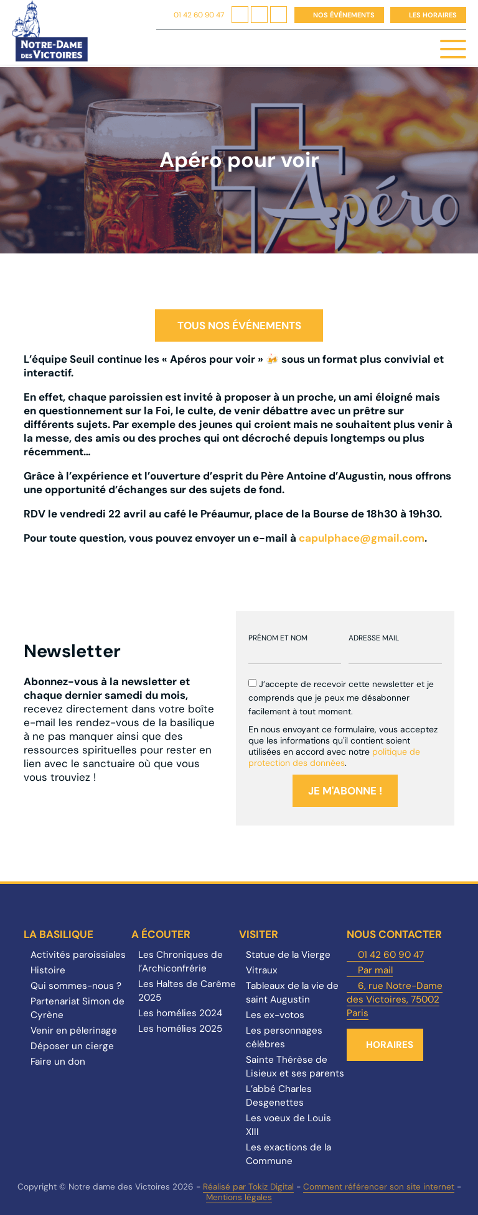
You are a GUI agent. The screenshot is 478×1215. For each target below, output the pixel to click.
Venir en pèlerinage (73, 1030)
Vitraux (262, 970)
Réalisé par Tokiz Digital (248, 1186)
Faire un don (57, 1061)
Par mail (375, 970)
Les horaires (433, 15)
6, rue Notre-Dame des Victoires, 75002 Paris (395, 999)
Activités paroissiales (78, 955)
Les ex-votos (275, 1015)
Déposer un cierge (72, 1046)
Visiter (258, 934)
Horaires (389, 1045)
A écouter (160, 934)
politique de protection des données (334, 757)
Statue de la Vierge (288, 955)
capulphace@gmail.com (361, 538)
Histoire (47, 970)
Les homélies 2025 (180, 1028)
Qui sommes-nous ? (75, 986)
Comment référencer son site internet (378, 1186)
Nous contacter (394, 934)
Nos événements (344, 15)
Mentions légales (239, 1197)
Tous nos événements (239, 325)
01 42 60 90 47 (199, 15)
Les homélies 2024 (180, 1013)
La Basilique (58, 934)
